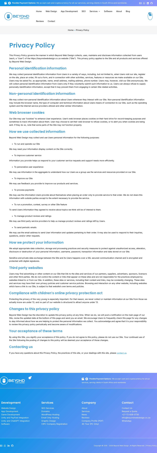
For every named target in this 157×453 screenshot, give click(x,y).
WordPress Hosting (50, 414)
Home (39, 11)
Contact (51, 21)
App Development (69, 11)
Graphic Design (48, 421)
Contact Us (127, 408)
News (84, 414)
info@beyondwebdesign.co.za (136, 417)
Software (108, 11)
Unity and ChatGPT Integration (15, 421)
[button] (99, 11)
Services (95, 11)
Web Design (51, 11)
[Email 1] (140, 3)
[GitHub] (151, 3)
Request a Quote (129, 411)
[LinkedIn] (8, 446)
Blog (128, 11)
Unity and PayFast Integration (15, 417)
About (119, 11)
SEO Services (47, 408)
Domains (45, 411)
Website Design (8, 408)
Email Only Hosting (50, 417)
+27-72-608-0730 (130, 414)
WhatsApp (126, 421)
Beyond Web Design (121, 446)
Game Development (10, 414)
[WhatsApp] (144, 3)
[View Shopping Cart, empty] (150, 16)
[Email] (1, 446)
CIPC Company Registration (54, 424)
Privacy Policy (151, 446)
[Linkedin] (148, 3)
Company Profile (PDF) (92, 421)
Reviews (40, 21)
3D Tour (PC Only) (90, 424)
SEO (84, 11)
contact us (121, 353)
